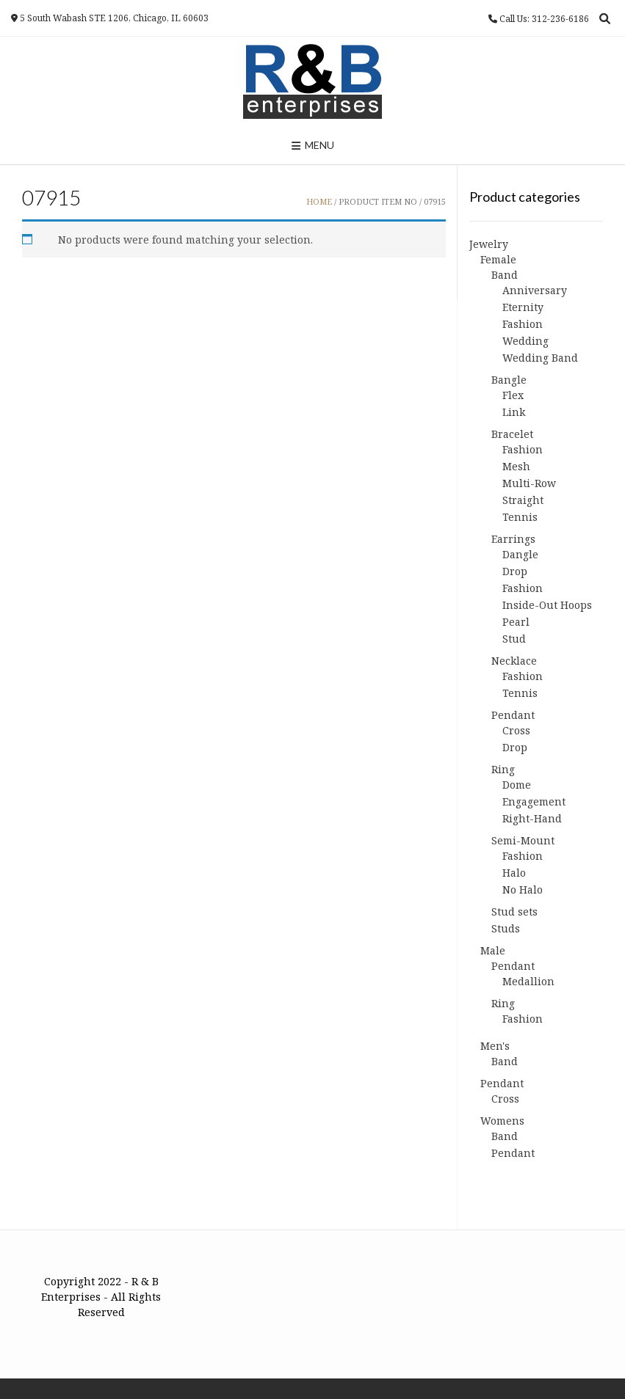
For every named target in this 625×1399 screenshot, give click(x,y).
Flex (513, 395)
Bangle (509, 380)
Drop (514, 571)
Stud (514, 639)
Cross (516, 730)
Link (513, 412)
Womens (502, 1121)
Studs (505, 928)
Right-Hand (532, 818)
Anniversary (534, 290)
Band (504, 275)
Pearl (516, 622)
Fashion (522, 324)
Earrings (513, 539)
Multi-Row (529, 483)
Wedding (525, 341)
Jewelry (488, 244)
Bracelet (512, 434)
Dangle (520, 554)
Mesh (516, 466)
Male (492, 950)
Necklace (514, 661)
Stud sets (514, 911)
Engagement (534, 801)
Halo (514, 873)
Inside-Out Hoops (547, 605)
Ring (503, 769)
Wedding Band (540, 358)
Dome (516, 785)
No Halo (522, 889)
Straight (522, 500)
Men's (495, 1046)
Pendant (513, 715)
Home (319, 201)
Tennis (520, 517)
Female (498, 259)
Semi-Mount (522, 840)
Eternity (522, 307)
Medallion (528, 981)
